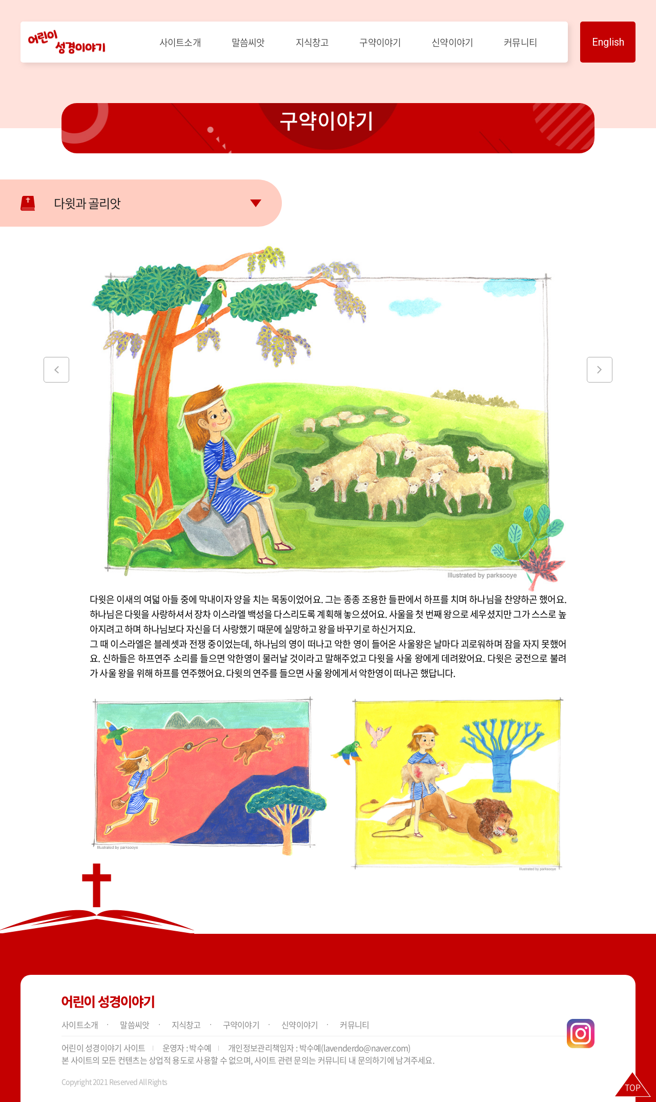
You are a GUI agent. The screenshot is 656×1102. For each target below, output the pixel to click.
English (608, 42)
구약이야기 (380, 42)
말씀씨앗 (248, 42)
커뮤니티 (520, 42)
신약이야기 (452, 42)
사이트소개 (180, 42)
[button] (56, 370)
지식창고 (312, 42)
